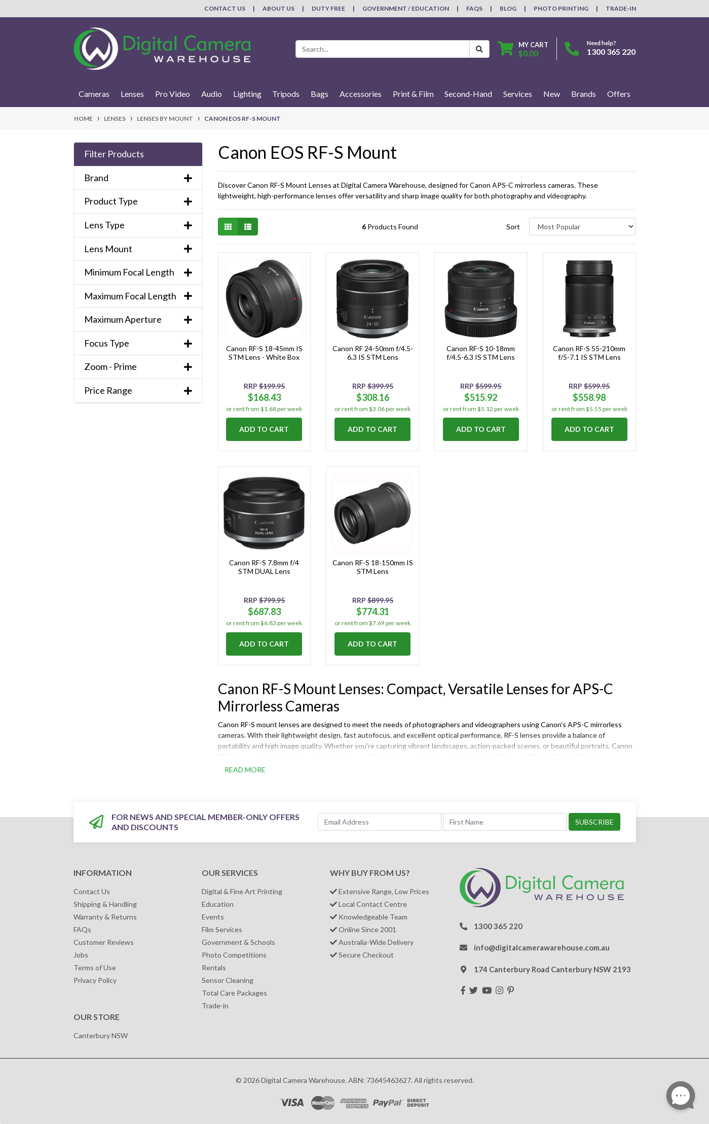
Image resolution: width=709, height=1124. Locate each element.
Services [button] (517, 93)
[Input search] (382, 49)
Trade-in (215, 1005)
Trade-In (621, 8)
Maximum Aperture (138, 319)
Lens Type (138, 225)
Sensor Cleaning (227, 980)
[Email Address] (379, 822)
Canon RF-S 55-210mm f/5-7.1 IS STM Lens (589, 352)
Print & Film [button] (413, 93)
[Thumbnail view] (228, 226)
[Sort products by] (582, 226)
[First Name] (505, 822)
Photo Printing (561, 8)
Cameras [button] (94, 93)
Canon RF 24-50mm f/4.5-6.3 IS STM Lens (372, 352)
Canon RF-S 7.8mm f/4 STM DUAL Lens (264, 566)
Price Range (138, 390)
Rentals (214, 967)
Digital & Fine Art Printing (242, 891)
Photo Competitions (234, 954)
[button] (138, 154)
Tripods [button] (286, 93)
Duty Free (328, 8)
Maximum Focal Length (138, 296)
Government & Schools (238, 942)
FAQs (474, 8)
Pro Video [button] (172, 93)
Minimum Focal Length (138, 272)
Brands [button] (583, 93)
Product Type (138, 201)
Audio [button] (211, 93)
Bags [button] (319, 93)
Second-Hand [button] (468, 93)
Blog (508, 8)
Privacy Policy (95, 980)
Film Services (222, 929)
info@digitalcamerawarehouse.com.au (542, 947)
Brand (138, 178)
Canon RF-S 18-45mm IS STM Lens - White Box (264, 352)
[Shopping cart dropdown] (523, 49)
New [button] (551, 93)
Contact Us (224, 8)
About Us (278, 8)
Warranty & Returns (105, 916)
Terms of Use (94, 967)
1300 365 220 (611, 51)
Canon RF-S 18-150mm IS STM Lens (372, 566)
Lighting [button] (247, 93)
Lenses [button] (132, 93)
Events (213, 916)
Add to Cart (264, 429)
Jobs (80, 954)
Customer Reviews (103, 942)
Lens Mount (138, 249)
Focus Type (138, 343)
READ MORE (245, 769)
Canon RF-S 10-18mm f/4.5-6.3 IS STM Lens (480, 352)
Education (218, 904)
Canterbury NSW (100, 1035)
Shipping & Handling (105, 904)
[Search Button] (479, 49)
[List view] (248, 226)
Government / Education (405, 8)
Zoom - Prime (138, 366)
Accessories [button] (361, 93)
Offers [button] (618, 93)
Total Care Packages (234, 993)
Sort (513, 226)
